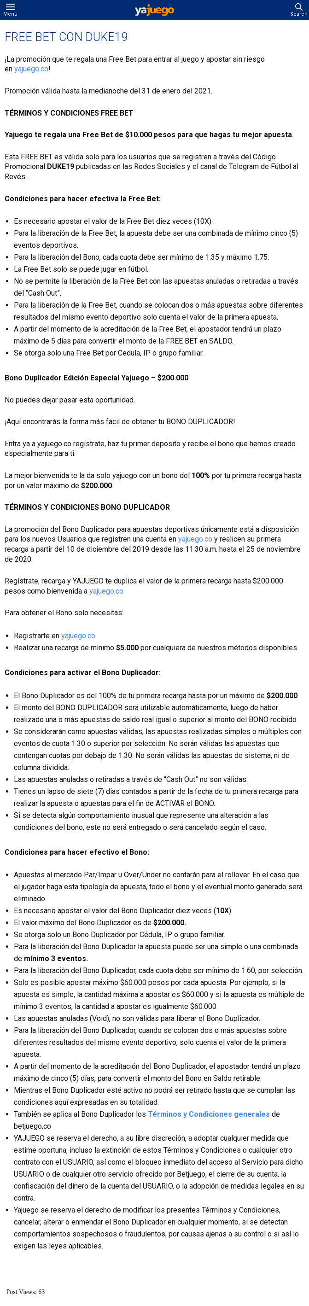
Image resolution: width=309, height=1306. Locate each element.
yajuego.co (31, 68)
